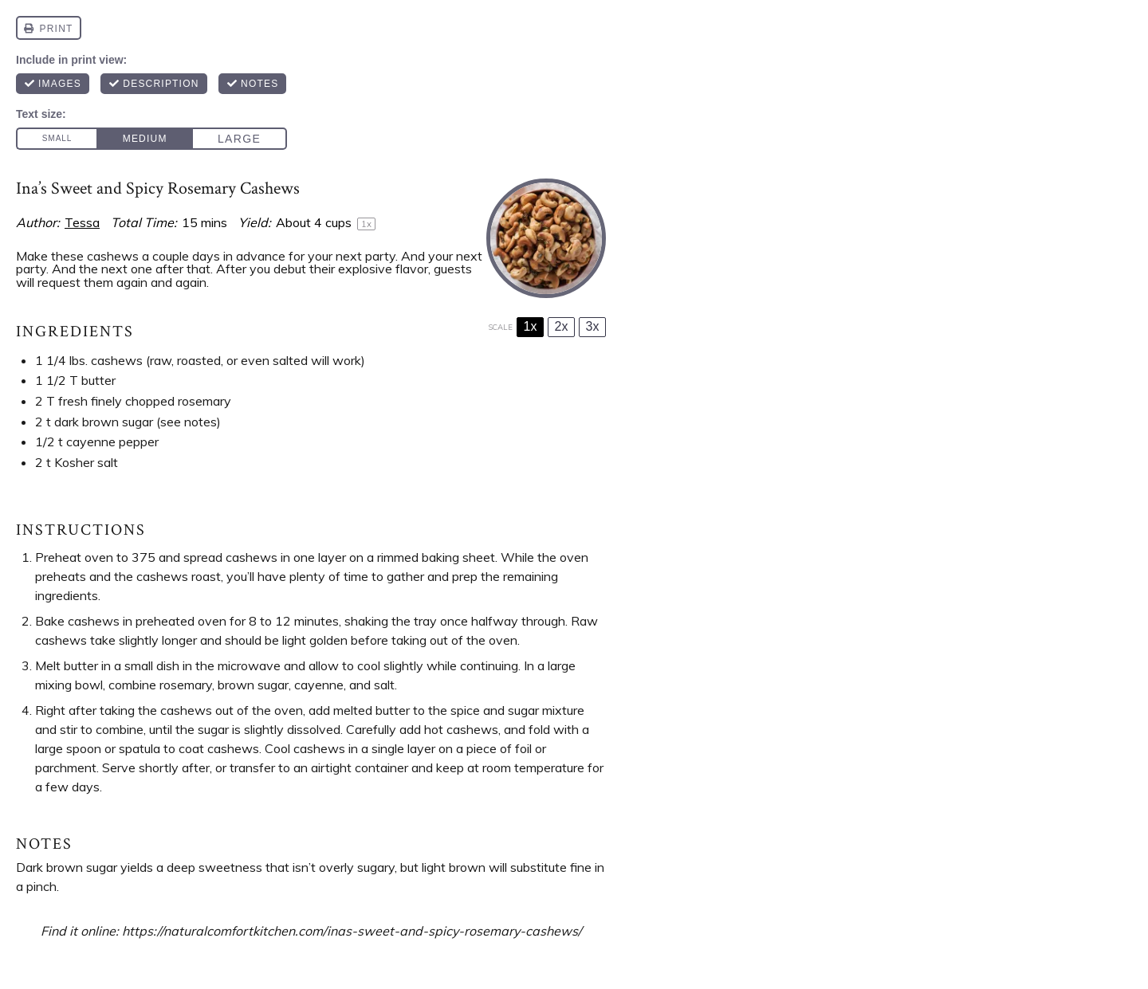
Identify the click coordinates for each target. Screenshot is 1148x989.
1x (530, 326)
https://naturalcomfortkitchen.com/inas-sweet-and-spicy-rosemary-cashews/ (352, 931)
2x (561, 326)
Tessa (82, 222)
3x (593, 326)
